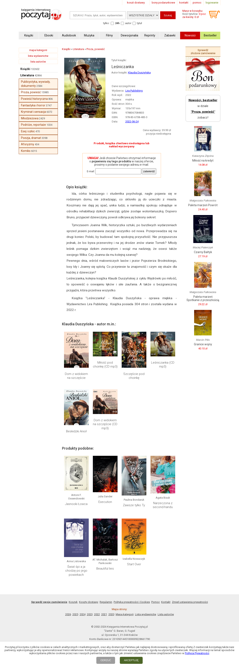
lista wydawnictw (38, 55)
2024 (82, 614)
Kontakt (165, 602)
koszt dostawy (136, 2)
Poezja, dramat (31, 138)
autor (128, 23)
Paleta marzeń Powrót (203, 205)
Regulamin (106, 602)
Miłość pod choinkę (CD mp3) (105, 365)
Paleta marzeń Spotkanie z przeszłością (203, 298)
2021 (104, 614)
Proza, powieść (31, 92)
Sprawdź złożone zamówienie (203, 52)
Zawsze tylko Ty (134, 505)
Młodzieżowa (29, 118)
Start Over (134, 564)
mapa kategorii (38, 50)
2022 (97, 614)
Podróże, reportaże (33, 124)
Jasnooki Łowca (76, 504)
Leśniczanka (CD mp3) (162, 365)
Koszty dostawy (88, 602)
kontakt (183, 2)
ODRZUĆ (105, 660)
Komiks (25, 150)
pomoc (197, 2)
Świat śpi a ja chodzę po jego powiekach (76, 571)
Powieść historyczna (34, 98)
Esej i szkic (28, 131)
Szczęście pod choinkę (134, 376)
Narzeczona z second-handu (163, 505)
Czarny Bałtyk (203, 252)
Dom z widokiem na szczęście (76, 376)
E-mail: (91, 171)
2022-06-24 (132, 121)
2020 (111, 614)
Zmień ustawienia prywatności (190, 602)
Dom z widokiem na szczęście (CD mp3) (105, 424)
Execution (105, 502)
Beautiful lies (105, 568)
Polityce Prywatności (197, 653)
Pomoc (155, 602)
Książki (25, 69)
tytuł (139, 23)
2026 (68, 614)
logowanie (212, 2)
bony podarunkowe (163, 2)
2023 (90, 614)
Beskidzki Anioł (76, 431)
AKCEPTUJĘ (131, 660)
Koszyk (73, 602)
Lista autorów (166, 614)
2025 (75, 614)
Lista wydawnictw (145, 614)
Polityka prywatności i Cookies (132, 602)
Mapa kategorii (125, 614)
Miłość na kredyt (202, 160)
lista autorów (38, 61)
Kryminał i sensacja (33, 111)
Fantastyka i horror (33, 105)
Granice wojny (203, 344)
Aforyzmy (27, 144)
